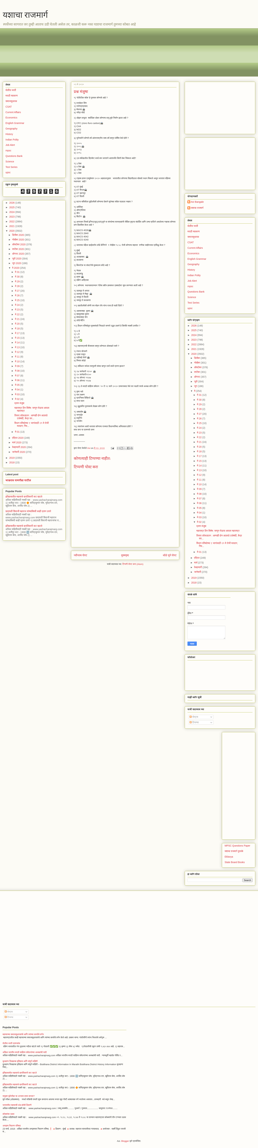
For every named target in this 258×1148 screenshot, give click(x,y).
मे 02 (17, 399)
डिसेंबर (197, 358)
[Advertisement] (108, 52)
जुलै (196, 381)
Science (10, 161)
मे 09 (17, 366)
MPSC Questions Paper (237, 845)
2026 (12, 202)
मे (195, 391)
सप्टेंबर (197, 372)
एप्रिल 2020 (18, 437)
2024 (12, 212)
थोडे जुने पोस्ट (169, 555)
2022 (12, 221)
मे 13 (17, 347)
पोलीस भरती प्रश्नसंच (11, 1043)
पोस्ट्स (194, 717)
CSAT (9, 106)
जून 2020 (17, 263)
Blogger (125, 1141)
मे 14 (17, 342)
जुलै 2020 (17, 258)
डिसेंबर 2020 (18, 235)
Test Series (11, 167)
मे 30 (17, 276)
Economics (11, 117)
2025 (12, 207)
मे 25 (17, 300)
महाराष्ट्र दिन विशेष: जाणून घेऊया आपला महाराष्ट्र (218, 530)
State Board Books (235, 862)
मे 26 (17, 295)
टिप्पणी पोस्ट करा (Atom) (132, 564)
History (9, 134)
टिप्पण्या (194, 722)
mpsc (8, 150)
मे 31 (17, 272)
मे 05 (17, 385)
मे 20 (17, 323)
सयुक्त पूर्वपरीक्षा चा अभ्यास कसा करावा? (19, 1096)
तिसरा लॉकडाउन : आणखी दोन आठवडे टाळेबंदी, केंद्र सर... (30, 417)
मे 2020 (16, 267)
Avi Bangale (197, 201)
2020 (12, 230)
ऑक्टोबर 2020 (19, 244)
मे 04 (17, 389)
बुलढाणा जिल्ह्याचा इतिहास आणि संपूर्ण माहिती (20, 1061)
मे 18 (17, 328)
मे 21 (17, 319)
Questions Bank (14, 156)
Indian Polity (12, 139)
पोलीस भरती (11, 90)
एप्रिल (197, 557)
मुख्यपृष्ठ (125, 555)
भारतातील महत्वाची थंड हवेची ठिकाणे (17, 1105)
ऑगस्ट (197, 376)
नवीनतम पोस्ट (80, 555)
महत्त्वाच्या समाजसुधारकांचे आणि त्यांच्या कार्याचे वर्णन (23, 1034)
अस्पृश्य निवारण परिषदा (12, 1125)
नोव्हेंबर (197, 362)
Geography (11, 128)
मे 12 (17, 352)
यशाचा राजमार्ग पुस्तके (234, 851)
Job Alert (10, 145)
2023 (12, 216)
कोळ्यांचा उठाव (8, 1114)
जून (196, 386)
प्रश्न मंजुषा (19, 403)
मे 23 (17, 309)
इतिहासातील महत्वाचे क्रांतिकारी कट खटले (24, 496)
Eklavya (229, 856)
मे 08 (17, 370)
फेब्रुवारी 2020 (19, 447)
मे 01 (17, 431)
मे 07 (17, 375)
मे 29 (17, 281)
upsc (8, 172)
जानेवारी (198, 572)
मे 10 (17, 361)
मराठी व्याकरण (12, 95)
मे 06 (17, 380)
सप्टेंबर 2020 (18, 249)
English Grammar (15, 123)
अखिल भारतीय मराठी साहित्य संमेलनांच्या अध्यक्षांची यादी (25, 1052)
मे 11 (17, 356)
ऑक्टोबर (198, 367)
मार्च (196, 562)
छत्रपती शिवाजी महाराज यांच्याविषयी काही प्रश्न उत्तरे (28, 511)
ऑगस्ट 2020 (18, 253)
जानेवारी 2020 (19, 452)
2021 (12, 226)
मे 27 (17, 290)
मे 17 (17, 333)
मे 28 (17, 286)
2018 (12, 462)
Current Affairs (13, 112)
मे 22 (17, 314)
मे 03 (17, 394)
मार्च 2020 (17, 442)
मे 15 (17, 337)
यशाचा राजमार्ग (25, 14)
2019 (12, 457)
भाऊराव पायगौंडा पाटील (18, 480)
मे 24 (17, 305)
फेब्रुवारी (198, 567)
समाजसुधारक (11, 101)
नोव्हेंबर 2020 (18, 239)
